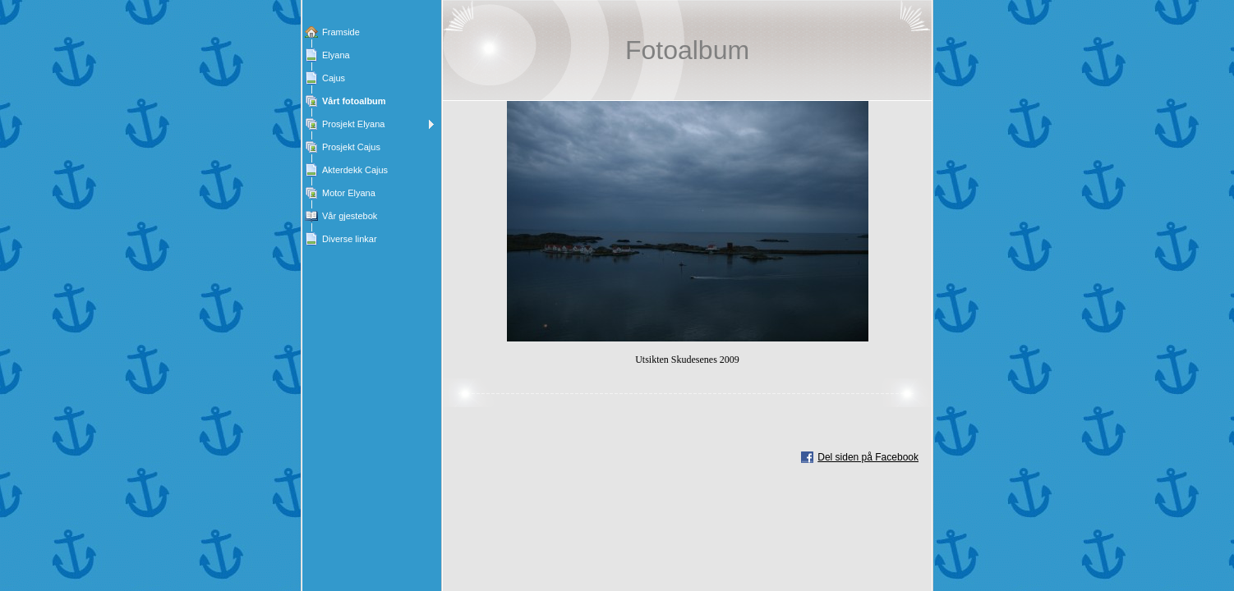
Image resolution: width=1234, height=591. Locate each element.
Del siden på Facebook (868, 457)
